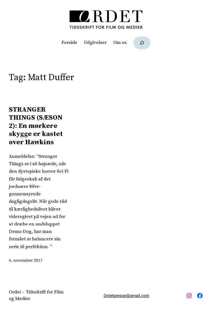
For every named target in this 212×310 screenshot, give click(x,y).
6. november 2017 (26, 260)
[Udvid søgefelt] (142, 42)
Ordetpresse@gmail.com (126, 295)
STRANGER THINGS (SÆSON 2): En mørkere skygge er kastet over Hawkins (36, 126)
